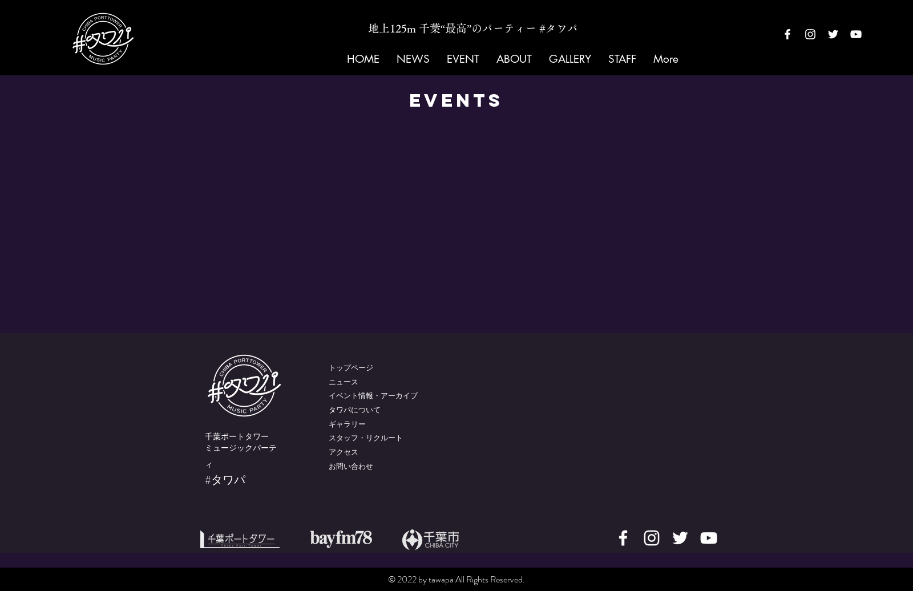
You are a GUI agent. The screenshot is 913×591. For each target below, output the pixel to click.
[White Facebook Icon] (787, 34)
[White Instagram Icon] (810, 34)
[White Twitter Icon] (833, 34)
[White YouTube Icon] (856, 34)
